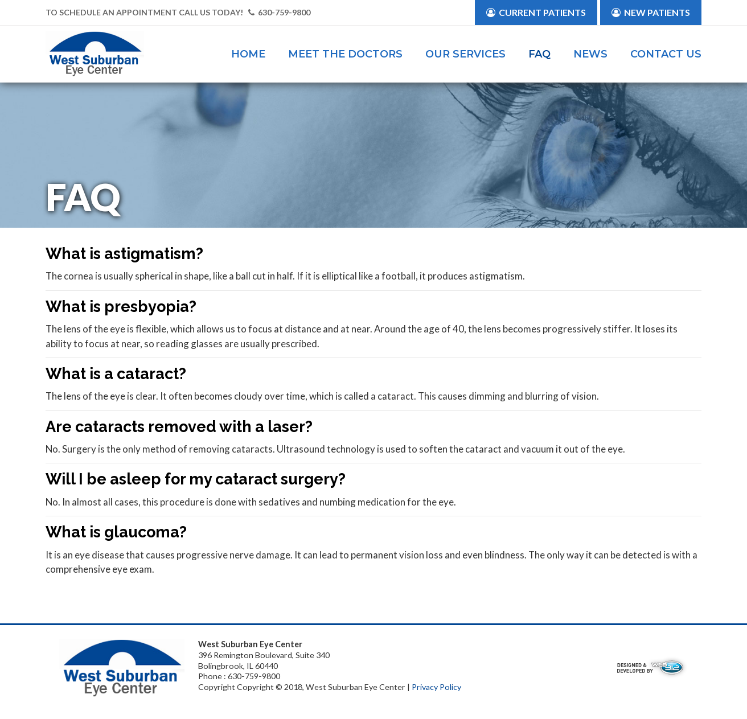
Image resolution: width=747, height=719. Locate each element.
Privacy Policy (436, 687)
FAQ (539, 54)
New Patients (650, 12)
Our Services (465, 54)
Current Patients (536, 12)
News (590, 54)
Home (248, 54)
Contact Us (665, 54)
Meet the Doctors (345, 54)
